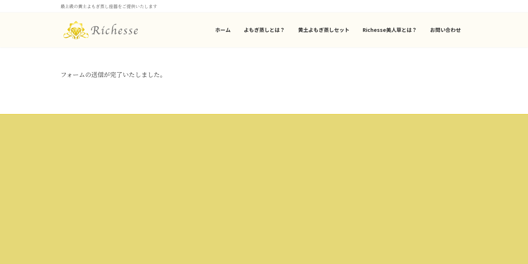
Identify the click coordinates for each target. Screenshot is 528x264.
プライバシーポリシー (226, 152)
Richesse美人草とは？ (87, 190)
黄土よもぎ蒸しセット (87, 177)
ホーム (71, 151)
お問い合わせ (217, 165)
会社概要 (213, 139)
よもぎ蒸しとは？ (82, 164)
